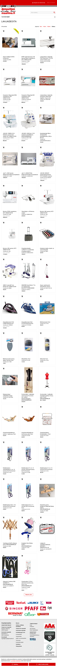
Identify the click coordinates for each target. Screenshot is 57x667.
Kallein (48, 26)
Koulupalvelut (19, 634)
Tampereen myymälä (21, 628)
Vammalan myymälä (20, 630)
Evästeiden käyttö (19, 642)
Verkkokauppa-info (20, 632)
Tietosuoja (18, 640)
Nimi (41, 26)
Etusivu (17, 623)
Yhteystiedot (19, 646)
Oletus (53, 26)
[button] (38, 2)
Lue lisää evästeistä (16, 660)
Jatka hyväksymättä (42, 664)
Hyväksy (15, 664)
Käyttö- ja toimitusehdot (21, 638)
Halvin (44, 26)
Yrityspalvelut (19, 636)
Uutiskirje (18, 644)
